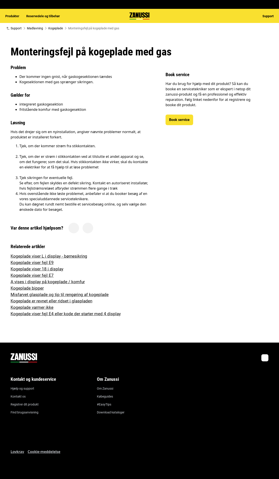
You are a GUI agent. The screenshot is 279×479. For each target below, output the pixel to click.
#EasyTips (104, 404)
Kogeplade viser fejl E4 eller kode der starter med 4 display (66, 313)
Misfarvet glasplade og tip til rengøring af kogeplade (60, 294)
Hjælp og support (22, 388)
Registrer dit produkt (25, 404)
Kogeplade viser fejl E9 (32, 262)
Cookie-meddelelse (44, 451)
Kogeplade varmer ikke (32, 307)
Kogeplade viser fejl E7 (32, 275)
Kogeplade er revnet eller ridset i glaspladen (51, 301)
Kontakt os (18, 396)
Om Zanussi (105, 388)
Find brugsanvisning (24, 412)
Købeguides (105, 396)
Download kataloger (110, 412)
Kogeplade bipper (27, 288)
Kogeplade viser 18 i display (37, 269)
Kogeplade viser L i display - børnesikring (49, 256)
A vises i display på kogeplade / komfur (48, 281)
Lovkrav (17, 451)
